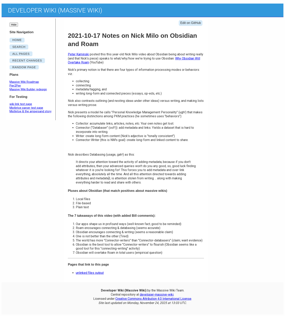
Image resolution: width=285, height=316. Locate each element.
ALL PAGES (21, 53)
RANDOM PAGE (24, 67)
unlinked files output (90, 273)
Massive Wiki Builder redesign (28, 89)
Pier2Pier (15, 85)
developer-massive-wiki (157, 294)
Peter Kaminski (78, 54)
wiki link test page (21, 104)
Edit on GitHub (190, 23)
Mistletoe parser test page (26, 108)
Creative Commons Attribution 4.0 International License (153, 299)
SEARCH (19, 46)
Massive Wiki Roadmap (24, 82)
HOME (17, 40)
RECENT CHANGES (27, 60)
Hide (13, 24)
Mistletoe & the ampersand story (30, 111)
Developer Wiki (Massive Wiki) (55, 10)
